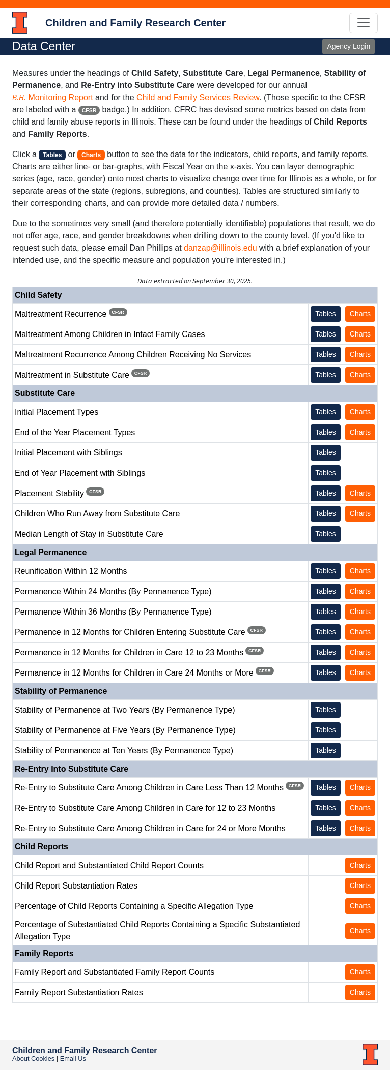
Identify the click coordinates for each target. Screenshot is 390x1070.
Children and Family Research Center (135, 22)
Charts (360, 314)
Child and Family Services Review (197, 97)
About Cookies (33, 1058)
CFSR (89, 110)
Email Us (73, 1058)
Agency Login (348, 46)
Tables (325, 314)
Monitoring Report (52, 97)
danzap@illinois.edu (220, 247)
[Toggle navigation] (363, 23)
